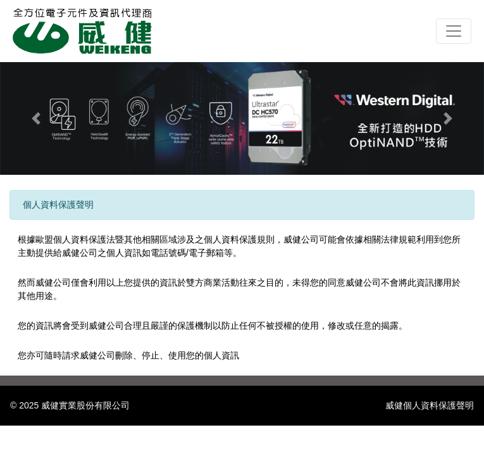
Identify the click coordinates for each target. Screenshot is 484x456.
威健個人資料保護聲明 (429, 405)
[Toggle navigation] (453, 31)
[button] (36, 118)
